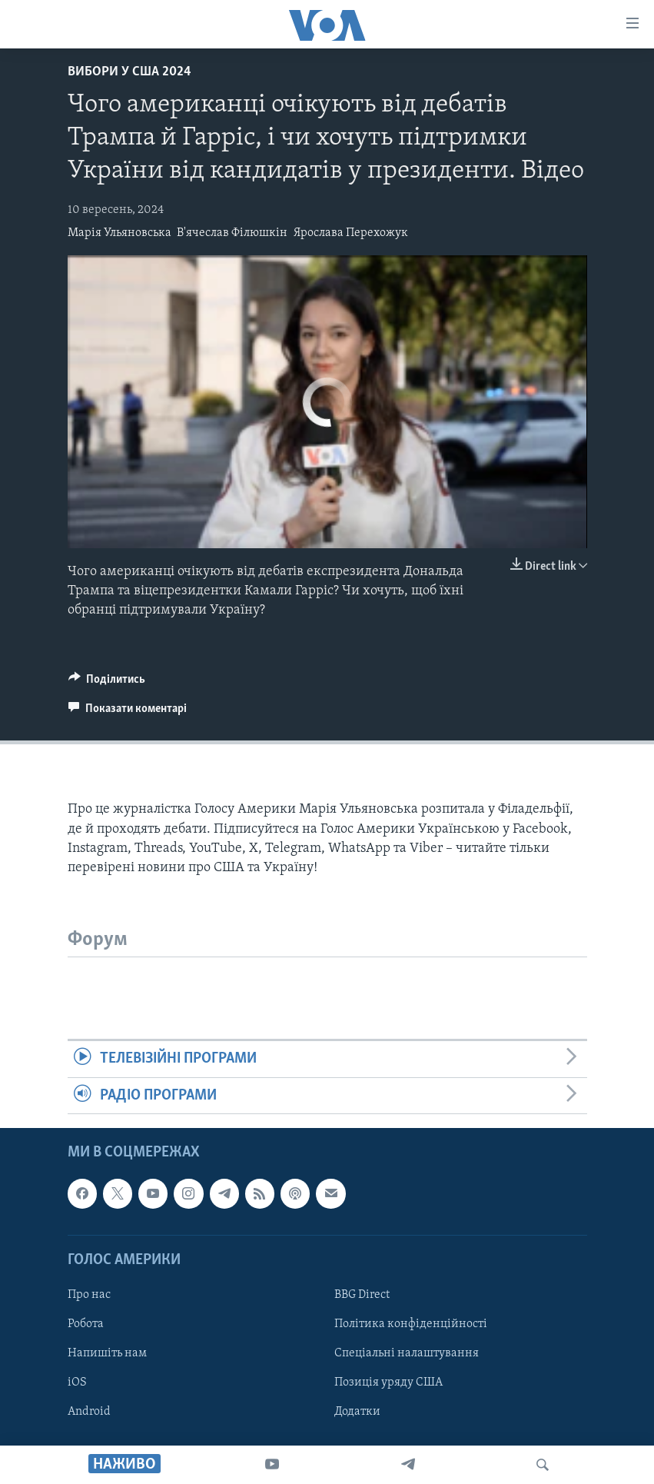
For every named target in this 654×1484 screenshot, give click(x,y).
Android (89, 1412)
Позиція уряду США (388, 1382)
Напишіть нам (107, 1353)
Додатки (357, 1412)
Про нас (89, 1295)
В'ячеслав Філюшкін (232, 233)
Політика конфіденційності (410, 1324)
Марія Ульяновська (119, 233)
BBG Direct (362, 1295)
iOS (77, 1382)
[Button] (107, 682)
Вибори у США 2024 (129, 72)
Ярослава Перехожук (351, 233)
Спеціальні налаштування (406, 1353)
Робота (86, 1324)
